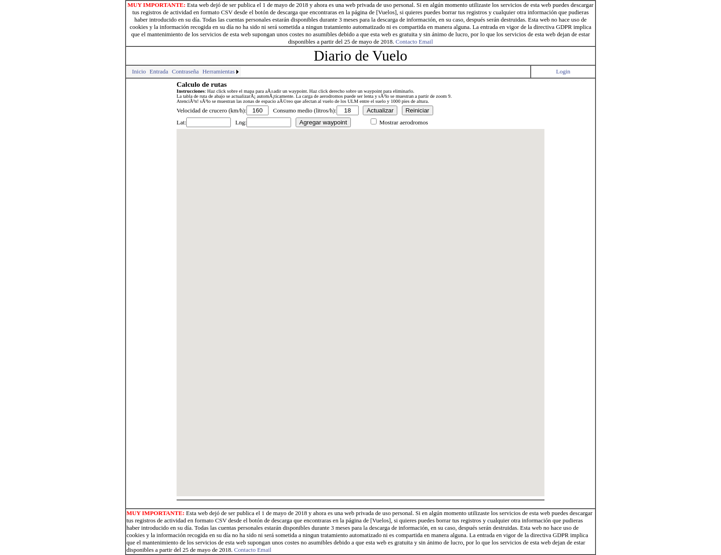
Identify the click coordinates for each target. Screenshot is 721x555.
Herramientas (218, 71)
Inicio (139, 71)
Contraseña (185, 71)
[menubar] (183, 71)
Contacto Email (414, 41)
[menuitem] (128, 68)
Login (563, 71)
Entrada (158, 71)
